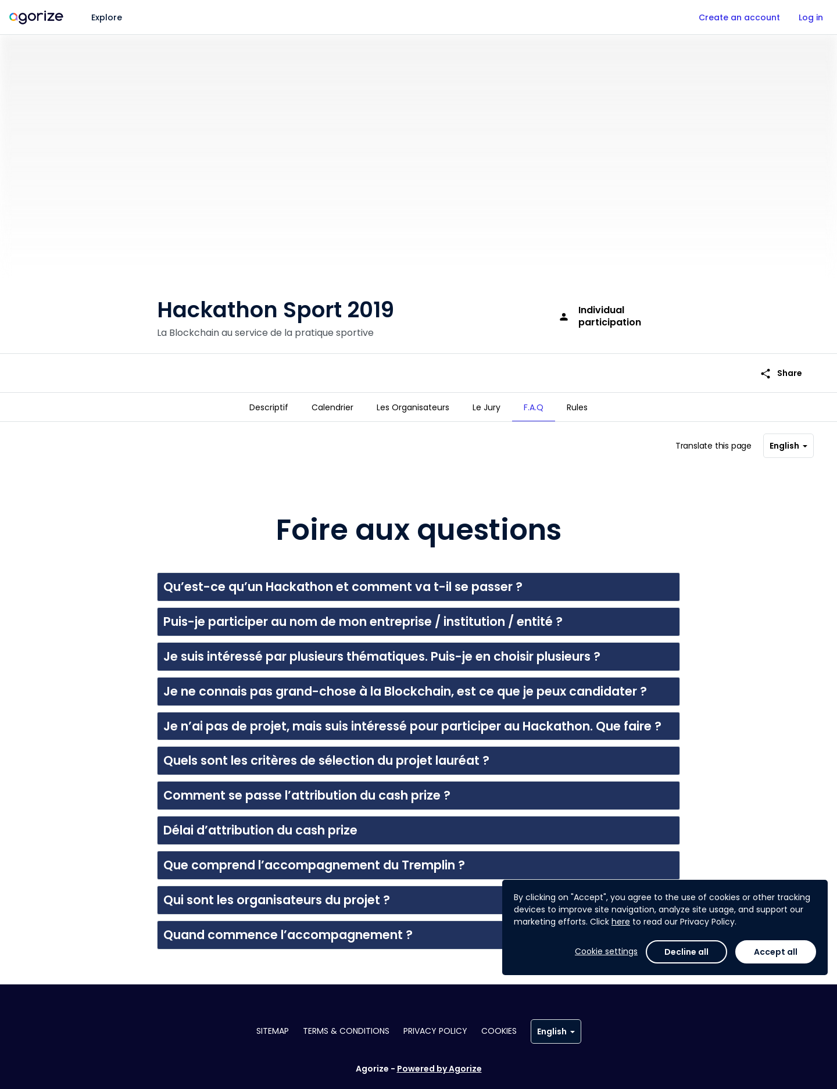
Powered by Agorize (439, 1068)
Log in (811, 17)
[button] (418, 582)
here (620, 921)
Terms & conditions (346, 1031)
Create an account (739, 17)
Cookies (499, 1031)
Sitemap (272, 1031)
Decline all (686, 952)
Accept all (775, 952)
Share (781, 355)
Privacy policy (435, 1031)
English (788, 441)
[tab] (269, 407)
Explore (106, 17)
